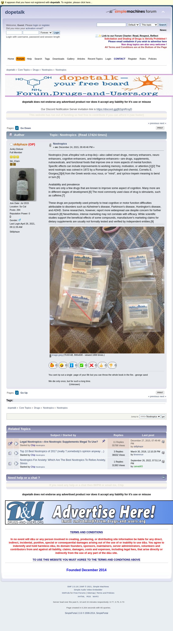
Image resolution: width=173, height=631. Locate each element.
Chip (33, 445)
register (45, 25)
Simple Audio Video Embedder (88, 590)
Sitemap (91, 593)
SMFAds (66, 593)
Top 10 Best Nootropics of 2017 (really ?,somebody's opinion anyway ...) (62, 451)
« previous (153, 123)
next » (163, 123)
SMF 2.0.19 (72, 586)
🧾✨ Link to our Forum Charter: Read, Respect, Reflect (126, 35)
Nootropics (60, 143)
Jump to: (135, 416)
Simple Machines (101, 586)
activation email (34, 28)
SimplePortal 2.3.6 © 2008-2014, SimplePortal (86, 613)
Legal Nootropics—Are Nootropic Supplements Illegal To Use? (59, 441)
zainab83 (138, 466)
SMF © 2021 (86, 586)
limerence (138, 454)
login (35, 25)
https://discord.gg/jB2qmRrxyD (114, 109)
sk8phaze (20, 144)
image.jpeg (56, 355)
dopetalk (15, 12)
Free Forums (80, 593)
